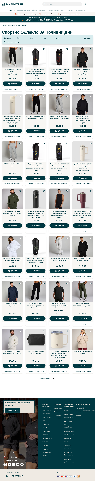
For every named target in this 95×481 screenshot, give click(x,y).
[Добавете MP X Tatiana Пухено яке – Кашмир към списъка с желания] (90, 331)
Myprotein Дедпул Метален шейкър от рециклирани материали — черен (59, 71)
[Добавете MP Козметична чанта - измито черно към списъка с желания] (43, 331)
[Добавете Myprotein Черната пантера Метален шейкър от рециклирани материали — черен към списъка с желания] (67, 143)
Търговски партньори (67, 446)
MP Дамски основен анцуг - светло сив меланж (59, 259)
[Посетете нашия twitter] (22, 464)
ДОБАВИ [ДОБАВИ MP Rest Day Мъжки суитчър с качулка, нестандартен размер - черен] (82, 131)
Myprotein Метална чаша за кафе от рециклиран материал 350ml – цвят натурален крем (59, 354)
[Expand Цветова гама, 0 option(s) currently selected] (60, 38)
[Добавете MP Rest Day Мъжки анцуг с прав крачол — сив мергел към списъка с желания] (67, 96)
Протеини (12, 10)
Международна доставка (47, 439)
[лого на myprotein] (12, 4)
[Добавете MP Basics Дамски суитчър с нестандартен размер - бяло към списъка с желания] (20, 238)
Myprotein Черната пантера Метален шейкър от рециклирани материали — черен (59, 167)
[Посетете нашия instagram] (5, 464)
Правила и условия (67, 439)
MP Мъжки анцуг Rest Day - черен (12, 70)
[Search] (44, 4)
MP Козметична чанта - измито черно (36, 352)
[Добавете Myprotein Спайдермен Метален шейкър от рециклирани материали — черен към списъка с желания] (43, 49)
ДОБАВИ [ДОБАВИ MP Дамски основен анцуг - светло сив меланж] (59, 271)
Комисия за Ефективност (68, 453)
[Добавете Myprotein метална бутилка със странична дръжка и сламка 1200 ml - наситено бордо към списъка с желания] (90, 191)
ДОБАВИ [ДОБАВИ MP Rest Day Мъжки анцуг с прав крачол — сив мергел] (59, 131)
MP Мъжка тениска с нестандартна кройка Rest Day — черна (59, 306)
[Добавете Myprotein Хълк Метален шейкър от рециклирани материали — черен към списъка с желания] (43, 238)
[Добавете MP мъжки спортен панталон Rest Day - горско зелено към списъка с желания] (90, 283)
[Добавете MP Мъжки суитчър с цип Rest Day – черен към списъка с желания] (90, 238)
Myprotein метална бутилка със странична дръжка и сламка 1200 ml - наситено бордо (82, 214)
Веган (63, 10)
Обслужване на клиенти (47, 411)
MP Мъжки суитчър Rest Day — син (12, 305)
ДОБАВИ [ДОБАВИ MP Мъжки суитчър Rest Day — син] (12, 318)
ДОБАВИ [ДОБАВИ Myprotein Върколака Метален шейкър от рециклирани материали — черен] (35, 178)
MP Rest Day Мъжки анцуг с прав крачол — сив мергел (59, 117)
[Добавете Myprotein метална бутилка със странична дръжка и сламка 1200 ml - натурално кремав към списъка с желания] (90, 143)
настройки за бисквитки (12, 453)
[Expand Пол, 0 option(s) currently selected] (21, 38)
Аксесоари (70, 10)
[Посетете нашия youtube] (18, 464)
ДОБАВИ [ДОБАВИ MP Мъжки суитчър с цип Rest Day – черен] (82, 271)
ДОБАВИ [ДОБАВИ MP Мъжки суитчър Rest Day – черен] (82, 84)
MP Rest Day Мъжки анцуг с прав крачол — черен (35, 117)
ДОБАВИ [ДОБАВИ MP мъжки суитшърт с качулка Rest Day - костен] (12, 366)
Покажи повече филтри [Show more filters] (12, 42)
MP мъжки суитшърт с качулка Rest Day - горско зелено (12, 213)
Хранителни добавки (23, 10)
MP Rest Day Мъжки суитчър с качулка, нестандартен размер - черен (83, 120)
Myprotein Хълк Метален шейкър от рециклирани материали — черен (35, 261)
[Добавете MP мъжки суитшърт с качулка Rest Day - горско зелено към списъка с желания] (20, 191)
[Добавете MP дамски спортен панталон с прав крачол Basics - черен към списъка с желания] (43, 283)
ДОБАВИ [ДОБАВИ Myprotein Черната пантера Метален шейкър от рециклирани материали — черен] (59, 178)
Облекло (34, 10)
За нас (66, 410)
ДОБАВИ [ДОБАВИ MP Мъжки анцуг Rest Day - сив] (12, 178)
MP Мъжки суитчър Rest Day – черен (82, 70)
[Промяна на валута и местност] (19, 457)
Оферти (78, 415)
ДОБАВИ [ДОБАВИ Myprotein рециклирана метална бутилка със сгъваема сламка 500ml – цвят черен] (35, 225)
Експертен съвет (80, 10)
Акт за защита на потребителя (68, 424)
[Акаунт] (85, 4)
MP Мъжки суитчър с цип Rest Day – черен (82, 259)
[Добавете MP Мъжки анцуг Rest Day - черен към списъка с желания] (20, 49)
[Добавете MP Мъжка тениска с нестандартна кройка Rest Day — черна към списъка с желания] (67, 283)
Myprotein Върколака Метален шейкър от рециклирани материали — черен (35, 167)
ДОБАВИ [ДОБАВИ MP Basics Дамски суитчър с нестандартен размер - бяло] (12, 271)
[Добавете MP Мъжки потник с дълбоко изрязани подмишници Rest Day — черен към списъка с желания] (67, 191)
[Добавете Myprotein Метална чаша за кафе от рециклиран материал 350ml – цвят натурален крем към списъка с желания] (67, 331)
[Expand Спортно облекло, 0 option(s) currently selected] (34, 38)
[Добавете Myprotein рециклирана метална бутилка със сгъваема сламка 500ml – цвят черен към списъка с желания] (43, 191)
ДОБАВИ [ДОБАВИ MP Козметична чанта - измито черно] (35, 366)
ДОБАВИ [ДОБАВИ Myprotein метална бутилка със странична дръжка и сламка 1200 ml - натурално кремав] (82, 178)
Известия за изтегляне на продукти (47, 452)
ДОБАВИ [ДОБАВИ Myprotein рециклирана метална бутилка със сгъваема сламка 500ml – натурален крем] (12, 131)
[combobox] (62, 4)
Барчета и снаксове (53, 10)
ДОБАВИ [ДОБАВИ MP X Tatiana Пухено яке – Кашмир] (82, 366)
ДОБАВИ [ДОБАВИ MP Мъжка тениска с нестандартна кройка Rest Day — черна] (59, 318)
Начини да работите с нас (69, 460)
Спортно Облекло (20, 25)
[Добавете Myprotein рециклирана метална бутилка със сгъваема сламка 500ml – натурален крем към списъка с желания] (20, 96)
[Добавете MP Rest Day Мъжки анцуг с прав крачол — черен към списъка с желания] (43, 96)
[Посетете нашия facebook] (9, 464)
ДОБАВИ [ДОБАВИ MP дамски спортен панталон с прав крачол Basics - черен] (35, 318)
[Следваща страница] (54, 379)
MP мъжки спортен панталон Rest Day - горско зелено (82, 306)
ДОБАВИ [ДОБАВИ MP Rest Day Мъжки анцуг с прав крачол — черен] (35, 131)
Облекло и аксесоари (57, 416)
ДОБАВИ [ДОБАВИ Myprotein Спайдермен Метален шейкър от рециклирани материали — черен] (35, 84)
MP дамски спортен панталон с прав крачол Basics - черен (35, 306)
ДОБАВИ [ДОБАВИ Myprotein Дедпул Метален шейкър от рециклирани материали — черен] (59, 84)
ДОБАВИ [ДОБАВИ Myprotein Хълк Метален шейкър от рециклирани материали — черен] (35, 271)
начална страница (8, 25)
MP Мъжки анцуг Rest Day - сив (12, 165)
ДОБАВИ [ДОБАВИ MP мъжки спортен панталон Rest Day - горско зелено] (82, 318)
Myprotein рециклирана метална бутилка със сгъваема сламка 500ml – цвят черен (36, 214)
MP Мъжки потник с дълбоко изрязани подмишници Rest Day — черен (59, 214)
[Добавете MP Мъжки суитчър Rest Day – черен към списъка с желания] (90, 49)
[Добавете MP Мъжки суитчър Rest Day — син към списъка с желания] (20, 283)
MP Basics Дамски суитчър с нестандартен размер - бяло (12, 261)
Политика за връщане (46, 432)
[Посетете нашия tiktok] (13, 464)
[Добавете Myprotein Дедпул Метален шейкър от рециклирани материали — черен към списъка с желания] (67, 49)
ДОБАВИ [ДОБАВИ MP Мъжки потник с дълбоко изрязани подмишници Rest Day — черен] (59, 225)
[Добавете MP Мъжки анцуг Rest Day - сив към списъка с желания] (20, 143)
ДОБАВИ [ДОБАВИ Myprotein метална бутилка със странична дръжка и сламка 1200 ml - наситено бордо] (82, 225)
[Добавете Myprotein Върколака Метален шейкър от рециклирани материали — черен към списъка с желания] (43, 143)
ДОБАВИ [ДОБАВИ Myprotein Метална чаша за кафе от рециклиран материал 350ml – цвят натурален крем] (59, 366)
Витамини (42, 10)
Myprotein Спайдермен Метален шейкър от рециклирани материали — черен (35, 72)
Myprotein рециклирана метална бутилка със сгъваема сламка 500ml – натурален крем (12, 120)
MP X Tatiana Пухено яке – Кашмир (83, 352)
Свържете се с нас (47, 418)
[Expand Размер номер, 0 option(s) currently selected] (47, 38)
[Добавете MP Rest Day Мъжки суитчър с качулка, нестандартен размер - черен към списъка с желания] (90, 96)
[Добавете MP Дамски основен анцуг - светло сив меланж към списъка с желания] (67, 238)
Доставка (46, 445)
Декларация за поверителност (69, 432)
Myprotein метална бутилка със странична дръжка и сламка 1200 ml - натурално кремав (82, 167)
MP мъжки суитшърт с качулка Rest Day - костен (12, 352)
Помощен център (46, 425)
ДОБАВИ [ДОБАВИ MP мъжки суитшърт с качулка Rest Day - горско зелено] (12, 225)
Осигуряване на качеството (68, 416)
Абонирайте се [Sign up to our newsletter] (13, 410)
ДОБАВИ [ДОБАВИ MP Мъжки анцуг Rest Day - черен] (12, 84)
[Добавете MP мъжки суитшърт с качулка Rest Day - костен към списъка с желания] (20, 331)
